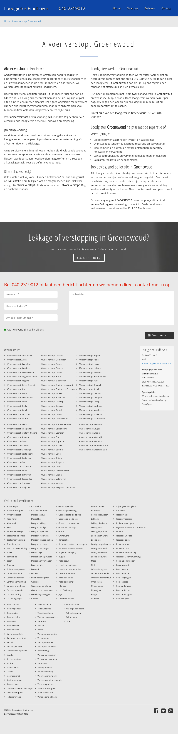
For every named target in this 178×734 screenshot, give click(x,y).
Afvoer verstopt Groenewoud (26, 21)
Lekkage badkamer (99, 523)
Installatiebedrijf (65, 581)
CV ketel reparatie (15, 590)
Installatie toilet (65, 577)
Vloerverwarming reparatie (50, 680)
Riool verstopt (13, 604)
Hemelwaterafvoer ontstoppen (72, 544)
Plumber (95, 598)
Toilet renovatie (14, 696)
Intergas (62, 586)
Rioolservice (12, 613)
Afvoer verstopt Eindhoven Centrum (58, 389)
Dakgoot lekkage (39, 523)
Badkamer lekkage (15, 531)
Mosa (93, 560)
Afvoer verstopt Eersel (51, 376)
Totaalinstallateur (45, 613)
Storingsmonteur (14, 680)
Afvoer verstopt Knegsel (90, 385)
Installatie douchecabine (69, 569)
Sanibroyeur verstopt (16, 638)
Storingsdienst (13, 675)
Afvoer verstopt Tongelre (52, 462)
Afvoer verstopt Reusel (17, 470)
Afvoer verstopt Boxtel (17, 401)
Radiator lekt (121, 514)
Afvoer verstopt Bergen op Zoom (22, 376)
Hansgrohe (63, 539)
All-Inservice (12, 523)
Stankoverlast (13, 667)
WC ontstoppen (73, 613)
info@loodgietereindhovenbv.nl (156, 363)
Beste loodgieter (14, 544)
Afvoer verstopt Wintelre (90, 441)
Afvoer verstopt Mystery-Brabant (22, 432)
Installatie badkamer (67, 565)
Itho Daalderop (65, 590)
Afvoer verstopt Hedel (89, 359)
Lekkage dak (97, 527)
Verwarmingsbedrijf (47, 655)
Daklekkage (36, 552)
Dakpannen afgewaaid (41, 556)
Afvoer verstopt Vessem (52, 483)
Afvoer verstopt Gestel (51, 410)
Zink (68, 621)
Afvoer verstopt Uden (51, 466)
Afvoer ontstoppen (15, 510)
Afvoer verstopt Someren (52, 432)
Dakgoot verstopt (39, 544)
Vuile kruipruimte (46, 684)
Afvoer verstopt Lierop (89, 401)
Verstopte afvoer (45, 642)
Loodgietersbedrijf (99, 548)
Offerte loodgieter (99, 569)
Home (7, 21)
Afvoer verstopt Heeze (89, 364)
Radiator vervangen (125, 523)
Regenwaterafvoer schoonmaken (131, 527)
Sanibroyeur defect (15, 634)
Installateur (63, 560)
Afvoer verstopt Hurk (88, 380)
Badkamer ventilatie (16, 539)
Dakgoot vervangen (40, 548)
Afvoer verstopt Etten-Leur (53, 397)
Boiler (9, 552)
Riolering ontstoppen (125, 560)
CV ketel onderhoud (16, 586)
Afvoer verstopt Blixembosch (20, 397)
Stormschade (13, 684)
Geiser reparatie (65, 506)
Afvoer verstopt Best (16, 389)
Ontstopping (97, 586)
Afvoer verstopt (14, 514)
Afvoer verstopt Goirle (51, 414)
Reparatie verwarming (126, 552)
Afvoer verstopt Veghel (51, 474)
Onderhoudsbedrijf (100, 573)
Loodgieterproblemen (101, 544)
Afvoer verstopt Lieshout (90, 406)
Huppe (61, 556)
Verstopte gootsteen (47, 646)
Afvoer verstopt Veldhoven (53, 479)
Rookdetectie (13, 629)
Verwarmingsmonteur (48, 659)
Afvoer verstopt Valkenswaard (55, 470)
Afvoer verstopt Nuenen (18, 437)
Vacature (42, 621)
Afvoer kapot (13, 506)
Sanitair (10, 642)
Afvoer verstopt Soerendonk (54, 428)
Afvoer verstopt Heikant (90, 368)
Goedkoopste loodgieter (69, 514)
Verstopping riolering (47, 634)
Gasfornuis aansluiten (41, 586)
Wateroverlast (72, 604)
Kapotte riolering (66, 598)
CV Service (36, 506)
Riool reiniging (122, 598)
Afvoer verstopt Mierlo (17, 424)
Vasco (40, 629)
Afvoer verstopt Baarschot (19, 364)
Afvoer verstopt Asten (17, 359)
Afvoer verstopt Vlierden (90, 424)
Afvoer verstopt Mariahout (91, 414)
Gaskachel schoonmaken (42, 590)
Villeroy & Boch (45, 667)
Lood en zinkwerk (99, 535)
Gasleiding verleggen (40, 594)
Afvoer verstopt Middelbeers (92, 418)
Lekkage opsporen (99, 531)
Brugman (11, 565)
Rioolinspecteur (14, 608)
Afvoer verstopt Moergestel (19, 428)
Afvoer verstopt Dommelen (53, 359)
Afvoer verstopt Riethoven (19, 474)
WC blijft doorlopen (75, 608)
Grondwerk (63, 535)
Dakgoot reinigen (39, 527)
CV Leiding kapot (14, 598)
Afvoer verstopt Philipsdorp (19, 466)
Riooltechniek (13, 625)
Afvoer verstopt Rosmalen (19, 483)
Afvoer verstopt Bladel (17, 393)
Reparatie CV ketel (124, 535)
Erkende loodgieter (40, 577)
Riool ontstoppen (124, 594)
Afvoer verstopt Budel (17, 410)
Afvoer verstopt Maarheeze (91, 410)
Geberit (34, 598)
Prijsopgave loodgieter (126, 506)
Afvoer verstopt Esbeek (51, 393)
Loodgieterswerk (99, 556)
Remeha (119, 531)
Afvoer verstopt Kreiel (89, 389)
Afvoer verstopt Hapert (89, 355)
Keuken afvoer (98, 506)
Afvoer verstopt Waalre (89, 432)
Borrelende (12, 556)
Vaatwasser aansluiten (48, 617)
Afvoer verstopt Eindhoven (53, 380)
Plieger (94, 594)
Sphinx (10, 663)
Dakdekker (36, 518)
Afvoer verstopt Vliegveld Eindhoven (58, 487)
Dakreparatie (37, 565)
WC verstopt (72, 617)
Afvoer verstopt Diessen (52, 355)
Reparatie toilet (123, 548)
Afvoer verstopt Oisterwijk (19, 449)
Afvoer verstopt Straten (52, 445)
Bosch (9, 560)
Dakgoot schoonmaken (42, 539)
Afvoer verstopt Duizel (51, 372)
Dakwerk (35, 569)
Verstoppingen (44, 638)
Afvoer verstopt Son (50, 437)
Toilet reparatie (44, 604)
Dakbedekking (37, 514)
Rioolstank (11, 621)
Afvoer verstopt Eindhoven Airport (57, 385)
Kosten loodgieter (99, 514)
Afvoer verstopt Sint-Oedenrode (56, 424)
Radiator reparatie (124, 518)
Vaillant (41, 625)
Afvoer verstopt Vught (89, 428)
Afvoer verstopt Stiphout (52, 441)
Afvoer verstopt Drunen (52, 368)
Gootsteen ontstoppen (69, 523)
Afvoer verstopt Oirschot (18, 445)
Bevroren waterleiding (17, 548)
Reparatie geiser (123, 539)
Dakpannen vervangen (41, 560)
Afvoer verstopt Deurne (17, 418)
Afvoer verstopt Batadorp (18, 368)
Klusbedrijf (96, 510)
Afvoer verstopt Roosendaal (19, 479)
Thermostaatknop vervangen (20, 688)
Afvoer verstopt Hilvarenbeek (92, 376)
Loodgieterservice (99, 552)
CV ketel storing (14, 594)
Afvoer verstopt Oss (16, 462)
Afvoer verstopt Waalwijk (90, 437)
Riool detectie (122, 569)
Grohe (61, 531)
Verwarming (43, 650)
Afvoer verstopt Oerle (16, 441)
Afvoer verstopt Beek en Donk (20, 372)
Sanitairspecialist (14, 646)
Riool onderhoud (124, 586)
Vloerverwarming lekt (47, 675)
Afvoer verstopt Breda (17, 406)
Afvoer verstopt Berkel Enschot (21, 385)
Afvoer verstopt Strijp (51, 453)
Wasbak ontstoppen (47, 688)
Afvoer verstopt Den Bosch (19, 414)
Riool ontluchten (123, 590)
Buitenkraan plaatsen (16, 569)
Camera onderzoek (15, 577)
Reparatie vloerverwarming (128, 556)
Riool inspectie (122, 573)
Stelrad (10, 671)
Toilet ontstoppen (15, 692)
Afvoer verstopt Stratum (52, 449)
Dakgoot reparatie (39, 531)
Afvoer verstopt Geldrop (52, 401)
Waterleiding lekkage (47, 696)
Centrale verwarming (16, 581)
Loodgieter (96, 539)
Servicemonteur (14, 659)
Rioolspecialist (13, 617)
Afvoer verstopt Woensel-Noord (93, 445)
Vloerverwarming (45, 671)
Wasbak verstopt (45, 692)
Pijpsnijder (96, 590)
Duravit (34, 573)
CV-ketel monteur (39, 510)
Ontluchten (96, 581)
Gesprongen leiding (67, 510)
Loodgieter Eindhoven (26, 8)
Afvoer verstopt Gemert (52, 406)
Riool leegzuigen (123, 577)
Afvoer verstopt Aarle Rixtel (19, 355)
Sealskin (10, 655)
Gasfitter (35, 581)
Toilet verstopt (44, 608)
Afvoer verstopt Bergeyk (18, 380)
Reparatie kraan (123, 544)
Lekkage (95, 518)
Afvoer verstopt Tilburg (51, 458)
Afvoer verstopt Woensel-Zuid (93, 449)
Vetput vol (42, 663)
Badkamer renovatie (16, 535)
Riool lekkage (122, 581)
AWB (9, 527)
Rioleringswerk (122, 565)
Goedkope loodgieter (68, 518)
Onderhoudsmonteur (101, 577)
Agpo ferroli (12, 518)
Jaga (60, 594)
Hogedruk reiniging (67, 552)
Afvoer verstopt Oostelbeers (20, 453)
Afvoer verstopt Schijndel (18, 487)
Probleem (120, 510)
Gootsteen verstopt (67, 527)
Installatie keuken (66, 573)
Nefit (93, 565)
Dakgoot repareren (40, 535)
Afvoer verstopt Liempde (90, 397)
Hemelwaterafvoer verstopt (71, 548)
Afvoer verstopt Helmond (90, 372)
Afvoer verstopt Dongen (52, 364)
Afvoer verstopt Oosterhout (19, 458)
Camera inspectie (14, 573)
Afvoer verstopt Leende (89, 393)
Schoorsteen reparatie (17, 650)
